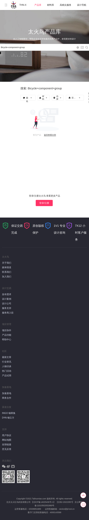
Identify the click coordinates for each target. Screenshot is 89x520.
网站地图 (6, 440)
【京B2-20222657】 (65, 502)
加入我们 (6, 276)
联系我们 (6, 272)
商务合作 (6, 398)
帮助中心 (6, 339)
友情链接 (6, 444)
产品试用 (6, 375)
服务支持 (6, 308)
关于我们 (6, 263)
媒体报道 (6, 267)
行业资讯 (6, 362)
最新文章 (6, 357)
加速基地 (6, 393)
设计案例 (6, 299)
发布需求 (6, 294)
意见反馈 (6, 449)
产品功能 (6, 335)
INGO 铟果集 (8, 413)
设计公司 (6, 303)
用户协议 (6, 435)
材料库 (50, 5)
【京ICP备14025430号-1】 (43, 502)
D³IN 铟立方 (8, 417)
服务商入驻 (8, 312)
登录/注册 (44, 203)
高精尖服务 (65, 5)
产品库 (37, 5)
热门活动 (6, 371)
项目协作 (6, 330)
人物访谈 (6, 366)
